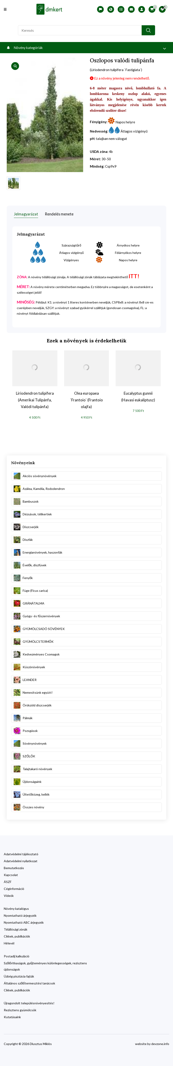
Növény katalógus (16, 906)
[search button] (148, 30)
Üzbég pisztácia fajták (19, 974)
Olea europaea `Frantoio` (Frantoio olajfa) (86, 398)
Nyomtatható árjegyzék (20, 913)
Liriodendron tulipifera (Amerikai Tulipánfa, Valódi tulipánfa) (35, 398)
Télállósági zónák (15, 927)
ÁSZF (7, 880)
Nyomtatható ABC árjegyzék (24, 920)
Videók (9, 893)
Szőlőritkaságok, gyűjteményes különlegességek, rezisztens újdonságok (45, 964)
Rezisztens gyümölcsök (20, 1008)
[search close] (159, 7)
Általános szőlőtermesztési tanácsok (29, 981)
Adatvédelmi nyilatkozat (20, 859)
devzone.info (160, 1042)
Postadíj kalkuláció (16, 954)
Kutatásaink (12, 1015)
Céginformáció (14, 887)
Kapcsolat (11, 873)
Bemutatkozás (14, 866)
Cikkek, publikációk (17, 934)
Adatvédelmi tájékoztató (21, 852)
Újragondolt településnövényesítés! (29, 1001)
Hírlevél (9, 941)
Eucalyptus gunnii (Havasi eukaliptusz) (138, 394)
